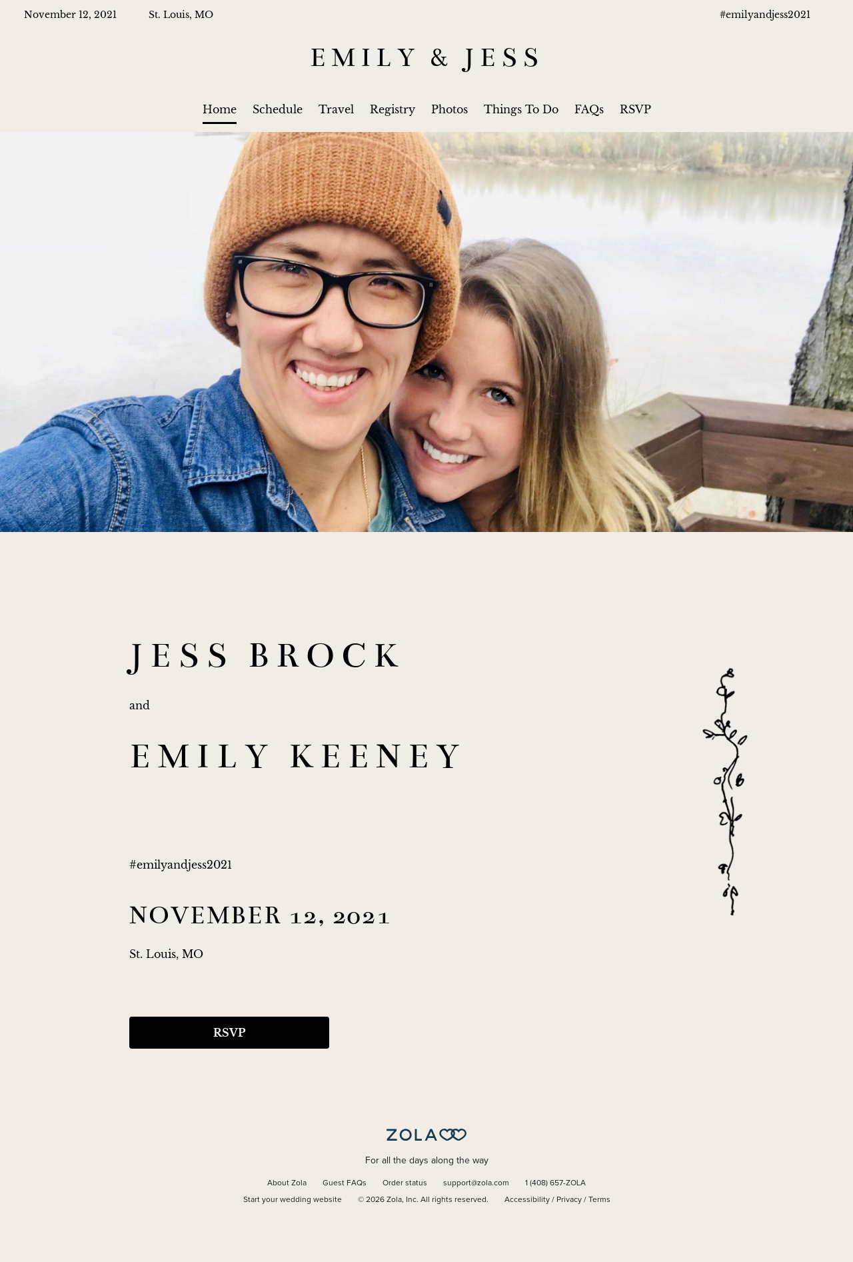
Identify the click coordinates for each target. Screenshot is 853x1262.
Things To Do (521, 109)
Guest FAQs (345, 1183)
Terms (599, 1200)
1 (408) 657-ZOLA (555, 1183)
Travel (336, 109)
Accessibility (527, 1200)
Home (220, 109)
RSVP (635, 109)
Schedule (278, 109)
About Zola (287, 1183)
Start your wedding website (292, 1200)
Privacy (569, 1200)
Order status (405, 1183)
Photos (449, 109)
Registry (392, 109)
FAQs (589, 109)
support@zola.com (476, 1183)
